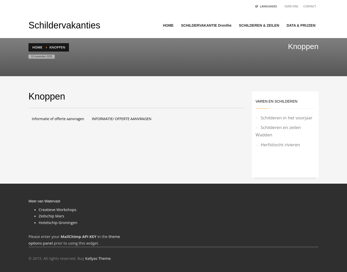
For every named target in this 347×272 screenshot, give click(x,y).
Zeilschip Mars (51, 215)
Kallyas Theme (98, 258)
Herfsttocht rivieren (280, 145)
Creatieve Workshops (57, 209)
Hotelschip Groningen (58, 222)
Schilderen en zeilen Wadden (278, 131)
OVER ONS (291, 6)
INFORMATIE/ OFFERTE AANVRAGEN (121, 118)
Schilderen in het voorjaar (286, 118)
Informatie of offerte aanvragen (58, 118)
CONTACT (309, 6)
